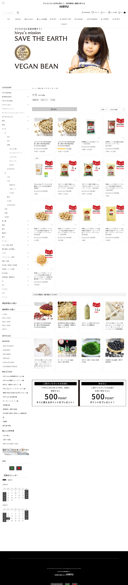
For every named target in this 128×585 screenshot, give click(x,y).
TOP (9, 19)
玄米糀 (6, 217)
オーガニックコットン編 (10, 401)
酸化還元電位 (7, 426)
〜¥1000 (4, 314)
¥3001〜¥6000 (6, 322)
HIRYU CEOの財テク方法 (10, 444)
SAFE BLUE (6, 358)
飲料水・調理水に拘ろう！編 (12, 384)
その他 (12, 193)
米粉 (5, 209)
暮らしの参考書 (42, 19)
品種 (8, 145)
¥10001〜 (5, 329)
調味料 (4, 233)
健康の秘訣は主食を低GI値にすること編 (15, 393)
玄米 (8, 137)
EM (3, 285)
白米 (8, 141)
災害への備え (7, 440)
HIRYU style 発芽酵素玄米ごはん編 (13, 376)
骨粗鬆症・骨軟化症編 (10, 409)
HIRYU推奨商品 (6, 93)
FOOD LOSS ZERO (8, 362)
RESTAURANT (78, 19)
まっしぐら (13, 161)
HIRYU (64, 573)
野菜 (3, 121)
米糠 (5, 213)
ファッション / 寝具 (8, 257)
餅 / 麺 (4, 221)
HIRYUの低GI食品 (7, 101)
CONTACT (64, 24)
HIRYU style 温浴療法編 (10, 397)
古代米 (12, 165)
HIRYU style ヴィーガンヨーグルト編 (14, 389)
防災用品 (5, 273)
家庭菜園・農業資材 (8, 277)
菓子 (3, 237)
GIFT (3, 293)
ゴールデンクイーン (16, 153)
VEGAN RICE (10, 169)
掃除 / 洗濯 (5, 261)
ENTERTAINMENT (93, 19)
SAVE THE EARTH (8, 346)
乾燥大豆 (12, 185)
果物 (3, 125)
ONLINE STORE (67, 19)
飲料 (3, 229)
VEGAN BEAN (11, 205)
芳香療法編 (6, 405)
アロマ (4, 253)
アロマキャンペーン (8, 109)
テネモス (5, 289)
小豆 (8, 177)
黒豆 (8, 197)
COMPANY (108, 19)
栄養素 (5, 421)
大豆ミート (13, 189)
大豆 (8, 181)
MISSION (17, 19)
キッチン (5, 241)
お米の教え (6, 435)
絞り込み (54, 109)
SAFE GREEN (7, 354)
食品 (3, 225)
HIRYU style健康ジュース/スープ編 (13, 380)
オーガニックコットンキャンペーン (13, 113)
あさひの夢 (13, 149)
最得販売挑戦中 (7, 97)
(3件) (70, 149)
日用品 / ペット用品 (8, 269)
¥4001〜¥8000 (6, 325)
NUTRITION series (7, 117)
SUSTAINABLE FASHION (10, 366)
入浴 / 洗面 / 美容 (7, 245)
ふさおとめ (13, 157)
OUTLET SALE (6, 105)
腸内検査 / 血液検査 (8, 249)
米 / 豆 (4, 129)
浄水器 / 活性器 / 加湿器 (9, 265)
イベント (5, 297)
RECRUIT (117, 19)
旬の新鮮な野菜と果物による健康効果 (15, 413)
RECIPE (55, 19)
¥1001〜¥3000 (6, 318)
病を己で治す (28, 19)
